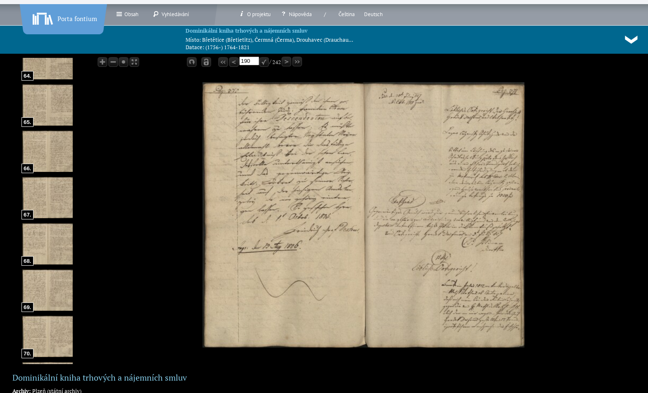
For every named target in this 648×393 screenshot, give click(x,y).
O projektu (254, 14)
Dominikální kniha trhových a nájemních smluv (246, 30)
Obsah (127, 14)
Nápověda (296, 14)
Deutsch (373, 14)
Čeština (346, 14)
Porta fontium (64, 17)
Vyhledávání (171, 14)
